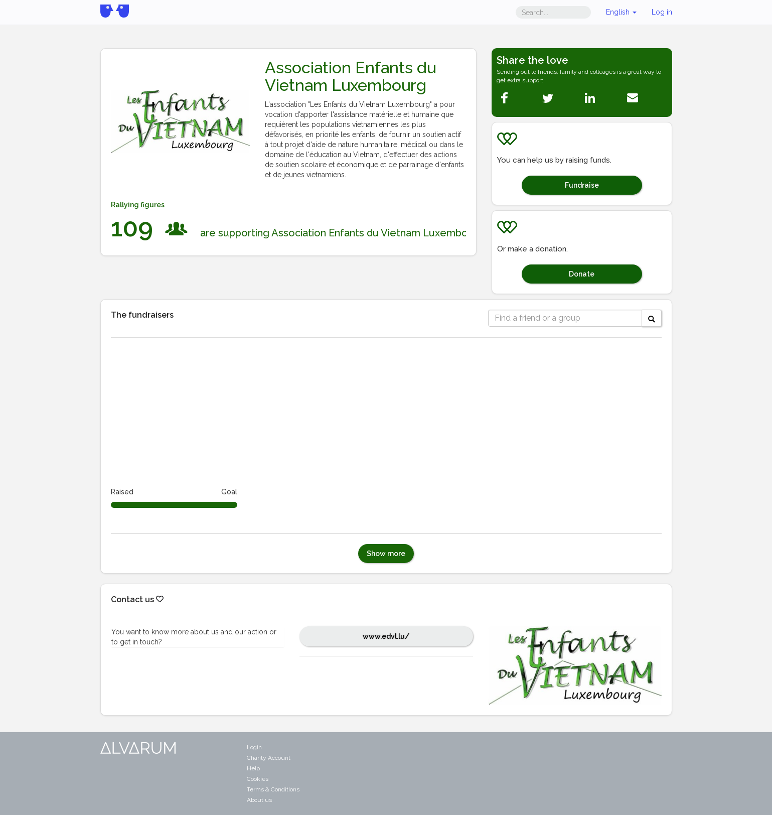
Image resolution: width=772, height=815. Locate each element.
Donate (581, 274)
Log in (662, 12)
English (621, 12)
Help (253, 768)
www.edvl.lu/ (386, 636)
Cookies (257, 778)
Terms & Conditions (273, 789)
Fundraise (582, 185)
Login (254, 747)
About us (259, 799)
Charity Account (268, 757)
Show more (386, 554)
